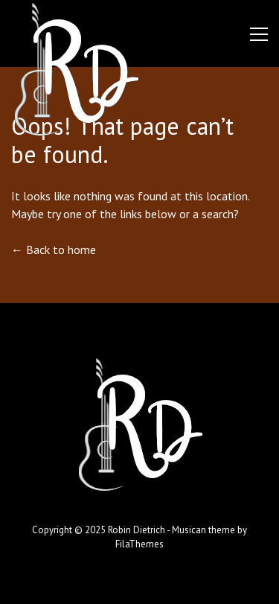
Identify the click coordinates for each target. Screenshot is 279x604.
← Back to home (53, 249)
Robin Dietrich (136, 530)
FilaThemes (139, 544)
